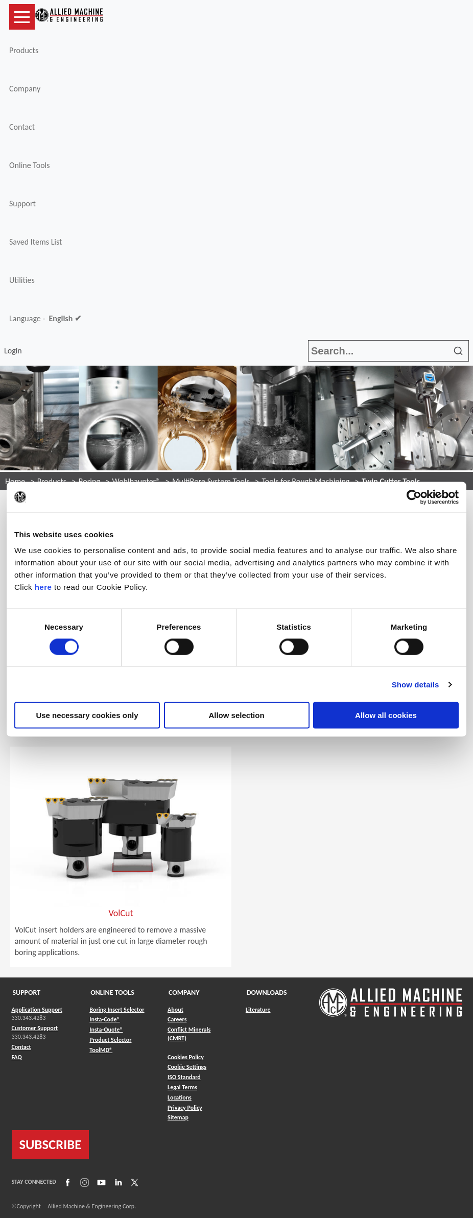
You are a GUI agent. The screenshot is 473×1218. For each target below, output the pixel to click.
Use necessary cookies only (87, 715)
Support (22, 203)
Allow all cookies (386, 715)
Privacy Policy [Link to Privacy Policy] (185, 1107)
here (43, 587)
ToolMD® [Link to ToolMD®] (100, 1050)
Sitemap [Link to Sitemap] (178, 1117)
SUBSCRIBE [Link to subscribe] (50, 1144)
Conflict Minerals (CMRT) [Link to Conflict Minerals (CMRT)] (189, 1034)
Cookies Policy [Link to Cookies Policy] (186, 1057)
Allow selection (236, 715)
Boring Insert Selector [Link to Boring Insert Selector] (116, 1009)
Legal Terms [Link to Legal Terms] (182, 1087)
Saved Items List (35, 242)
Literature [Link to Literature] (258, 1009)
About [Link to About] (175, 1009)
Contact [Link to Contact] (21, 1046)
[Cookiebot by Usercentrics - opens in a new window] (414, 497)
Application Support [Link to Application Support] (37, 1009)
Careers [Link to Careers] (177, 1019)
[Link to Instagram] (83, 1182)
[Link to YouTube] (100, 1182)
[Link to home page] (69, 17)
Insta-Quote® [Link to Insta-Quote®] (106, 1029)
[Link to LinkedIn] (117, 1182)
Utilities (22, 280)
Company (24, 88)
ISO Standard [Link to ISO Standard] (184, 1077)
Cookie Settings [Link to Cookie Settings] (187, 1066)
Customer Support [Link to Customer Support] (35, 1028)
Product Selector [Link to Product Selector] (110, 1039)
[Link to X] (133, 1182)
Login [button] (15, 350)
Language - (45, 318)
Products (23, 50)
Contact (22, 127)
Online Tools (29, 165)
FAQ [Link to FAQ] (17, 1057)
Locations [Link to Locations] (180, 1097)
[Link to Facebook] (66, 1182)
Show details (415, 684)
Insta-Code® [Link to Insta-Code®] (104, 1019)
